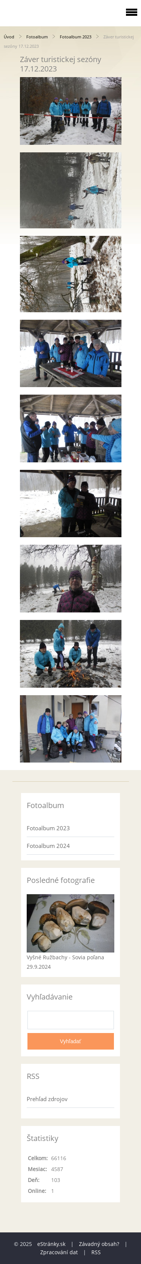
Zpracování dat (59, 1252)
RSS (96, 1252)
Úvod (9, 37)
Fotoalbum (37, 37)
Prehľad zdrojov (47, 1099)
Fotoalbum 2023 (75, 37)
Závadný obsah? (99, 1243)
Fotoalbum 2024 (48, 845)
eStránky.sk (51, 1243)
